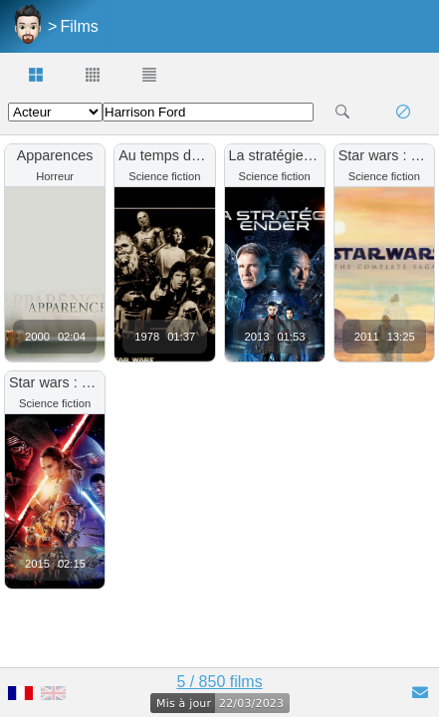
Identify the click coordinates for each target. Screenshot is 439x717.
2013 (257, 337)
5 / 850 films (219, 681)
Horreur (55, 176)
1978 (146, 337)
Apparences (55, 155)
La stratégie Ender (287, 155)
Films (80, 26)
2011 (366, 337)
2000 (37, 337)
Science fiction (164, 176)
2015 (37, 564)
